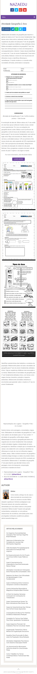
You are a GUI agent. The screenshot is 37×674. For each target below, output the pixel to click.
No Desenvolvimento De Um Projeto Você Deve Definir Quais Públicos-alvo (18, 556)
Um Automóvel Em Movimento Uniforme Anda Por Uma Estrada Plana (16, 648)
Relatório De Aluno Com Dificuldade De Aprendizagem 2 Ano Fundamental (17, 577)
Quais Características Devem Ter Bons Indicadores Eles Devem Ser (17, 602)
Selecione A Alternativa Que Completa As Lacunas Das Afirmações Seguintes (15, 542)
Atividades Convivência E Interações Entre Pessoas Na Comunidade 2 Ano (18, 570)
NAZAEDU (18, 4)
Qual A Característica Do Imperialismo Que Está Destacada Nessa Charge (17, 564)
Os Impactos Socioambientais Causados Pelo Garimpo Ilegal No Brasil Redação (17, 534)
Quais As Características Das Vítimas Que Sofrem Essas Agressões (18, 608)
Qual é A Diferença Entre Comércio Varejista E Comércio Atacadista (17, 583)
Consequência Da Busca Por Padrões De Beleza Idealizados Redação (18, 613)
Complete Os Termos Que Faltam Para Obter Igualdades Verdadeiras (17, 619)
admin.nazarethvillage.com (11, 672)
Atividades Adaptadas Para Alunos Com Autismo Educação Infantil (17, 642)
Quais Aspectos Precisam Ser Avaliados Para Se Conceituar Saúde (18, 625)
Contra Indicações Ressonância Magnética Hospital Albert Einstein (17, 589)
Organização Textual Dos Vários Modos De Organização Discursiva (17, 630)
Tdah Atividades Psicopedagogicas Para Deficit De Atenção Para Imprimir (17, 549)
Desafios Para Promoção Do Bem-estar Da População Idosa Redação (17, 636)
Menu (3, 17)
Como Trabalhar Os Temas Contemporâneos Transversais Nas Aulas (17, 655)
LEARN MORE (18, 159)
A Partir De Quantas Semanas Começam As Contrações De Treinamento (15, 595)
